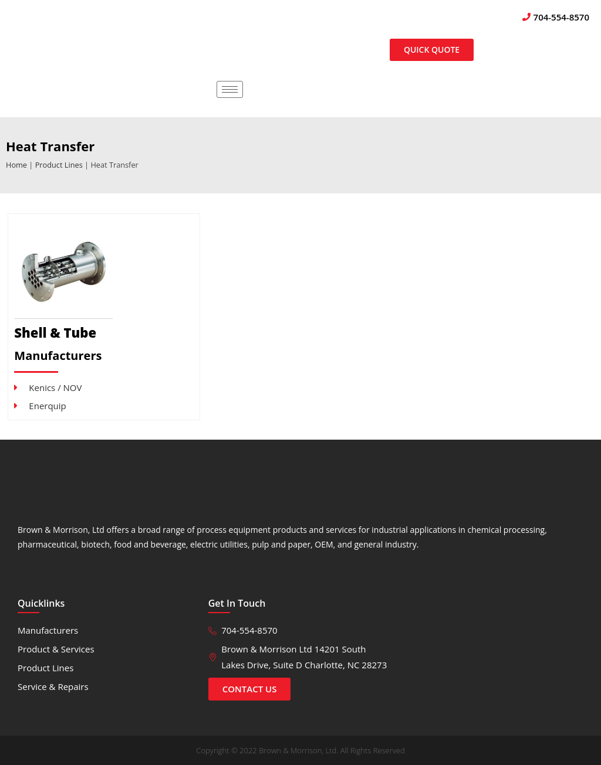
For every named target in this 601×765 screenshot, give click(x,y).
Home (16, 164)
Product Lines (59, 164)
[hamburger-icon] (230, 89)
